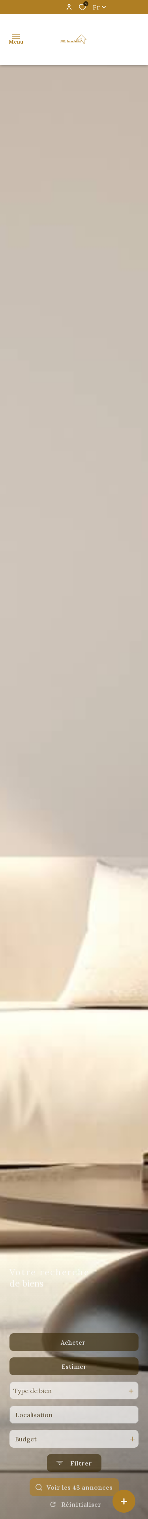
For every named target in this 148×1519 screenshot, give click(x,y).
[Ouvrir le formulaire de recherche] (74, 1479)
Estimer (74, 1382)
